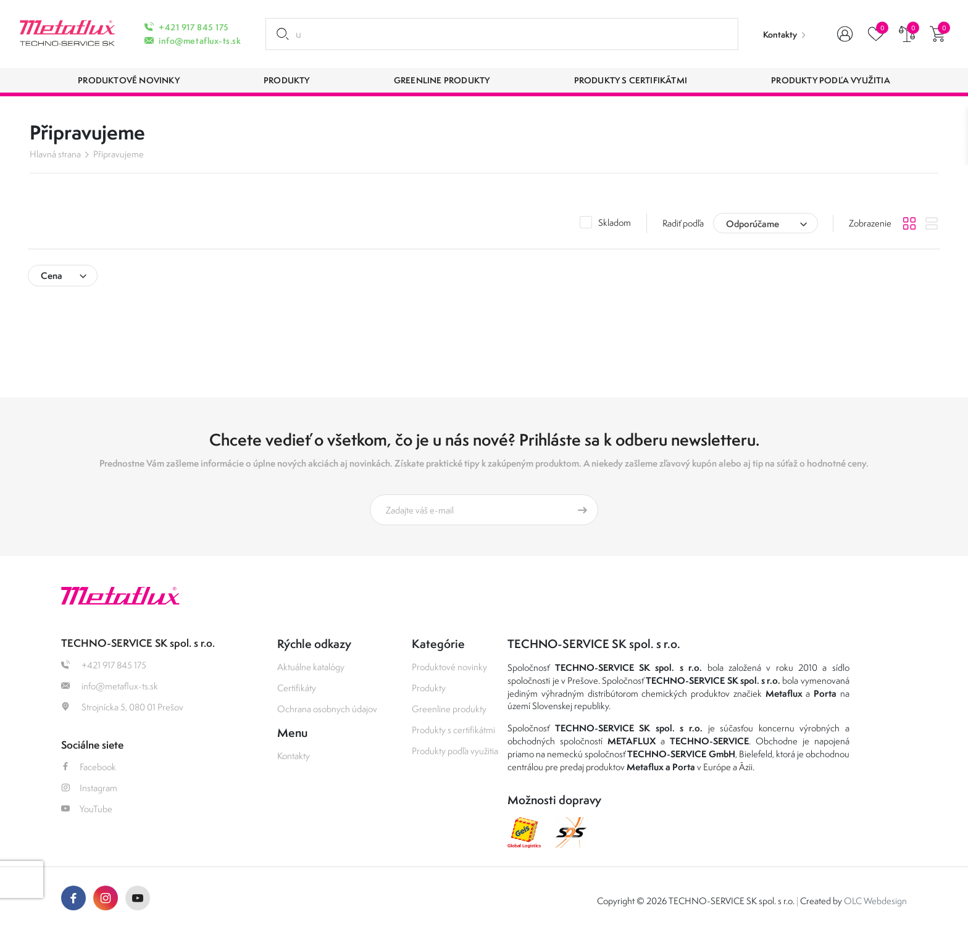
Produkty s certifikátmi (453, 730)
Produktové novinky (449, 667)
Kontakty (780, 34)
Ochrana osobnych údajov (327, 709)
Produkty (429, 688)
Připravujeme (118, 154)
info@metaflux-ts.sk (200, 40)
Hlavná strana (55, 154)
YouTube (86, 809)
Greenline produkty (449, 709)
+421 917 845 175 (193, 27)
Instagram (89, 788)
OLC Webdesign (875, 901)
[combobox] (765, 223)
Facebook (88, 767)
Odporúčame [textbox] (752, 223)
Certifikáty (296, 688)
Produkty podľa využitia (455, 751)
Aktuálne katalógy (310, 667)
